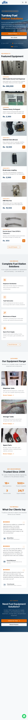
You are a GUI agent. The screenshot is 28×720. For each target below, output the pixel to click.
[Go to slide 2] (14, 46)
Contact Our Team (14, 621)
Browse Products (14, 624)
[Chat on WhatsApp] (24, 716)
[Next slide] (25, 27)
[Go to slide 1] (12, 46)
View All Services (14, 344)
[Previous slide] (2, 27)
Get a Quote (14, 37)
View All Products (14, 247)
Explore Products (14, 33)
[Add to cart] (23, 86)
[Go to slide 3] (15, 46)
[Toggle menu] (26, 2)
